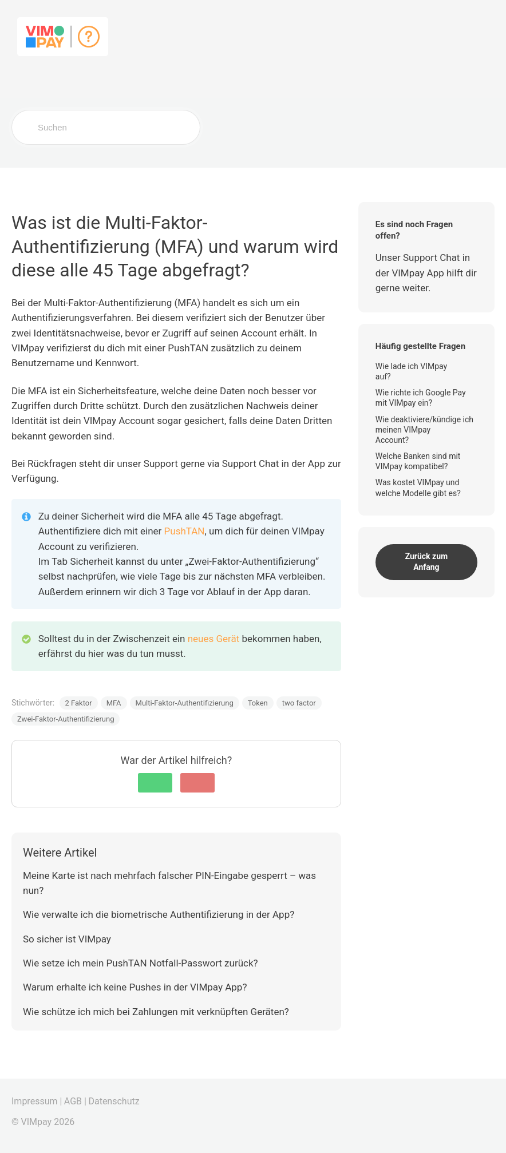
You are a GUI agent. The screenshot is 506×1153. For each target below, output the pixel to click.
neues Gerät (215, 638)
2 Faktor (78, 703)
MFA (113, 703)
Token (258, 703)
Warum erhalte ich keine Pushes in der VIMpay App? (135, 987)
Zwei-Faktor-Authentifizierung (65, 719)
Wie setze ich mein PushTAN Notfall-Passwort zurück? (140, 963)
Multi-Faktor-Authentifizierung (185, 703)
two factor (299, 703)
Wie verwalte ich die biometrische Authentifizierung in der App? (158, 914)
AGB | (75, 1101)
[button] (155, 783)
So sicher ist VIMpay (67, 939)
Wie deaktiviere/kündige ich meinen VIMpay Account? (424, 430)
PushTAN (184, 531)
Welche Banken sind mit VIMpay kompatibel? (418, 461)
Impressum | (36, 1101)
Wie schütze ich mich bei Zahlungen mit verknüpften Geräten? (156, 1011)
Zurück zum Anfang (426, 562)
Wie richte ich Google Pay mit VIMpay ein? (420, 397)
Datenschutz (113, 1101)
